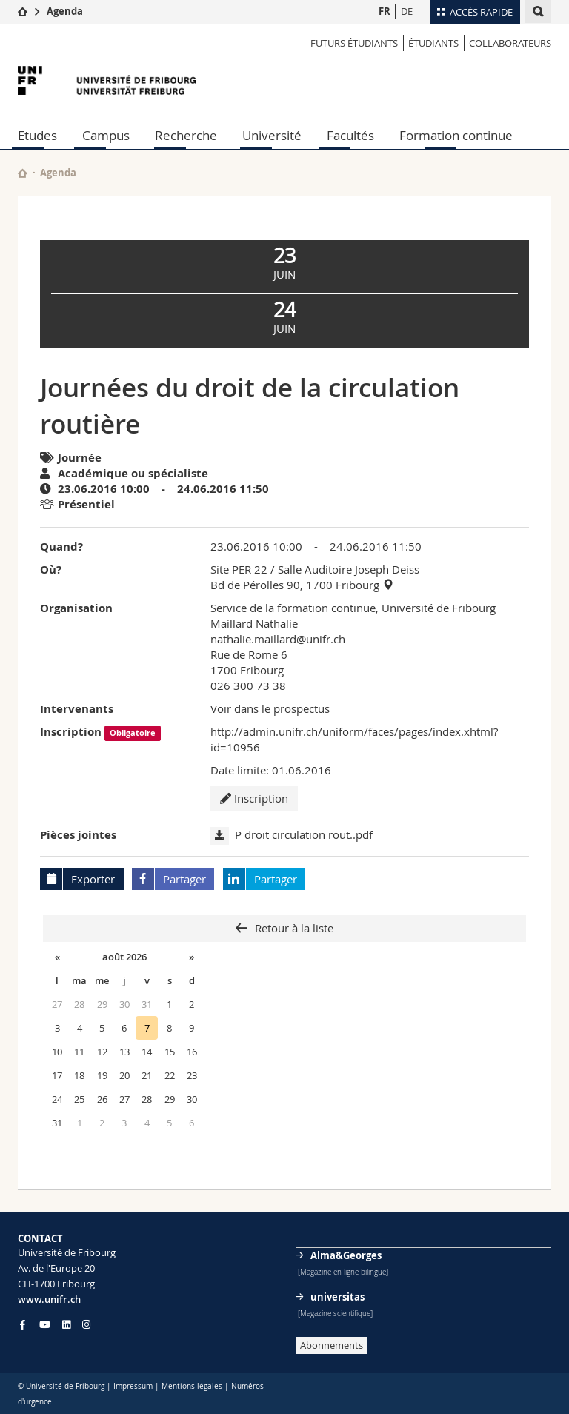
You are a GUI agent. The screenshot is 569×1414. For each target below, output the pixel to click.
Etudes (37, 135)
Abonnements (331, 1345)
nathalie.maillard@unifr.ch (277, 638)
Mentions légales (192, 1386)
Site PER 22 (238, 569)
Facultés (350, 135)
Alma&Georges (346, 1255)
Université (272, 135)
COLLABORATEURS (510, 43)
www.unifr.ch (49, 1299)
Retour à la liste (292, 927)
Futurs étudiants (354, 43)
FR (384, 11)
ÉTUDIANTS (433, 43)
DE (407, 11)
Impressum (133, 1386)
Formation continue (456, 135)
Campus (106, 135)
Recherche (186, 135)
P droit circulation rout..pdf (304, 834)
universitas (337, 1297)
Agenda (65, 11)
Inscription (254, 798)
